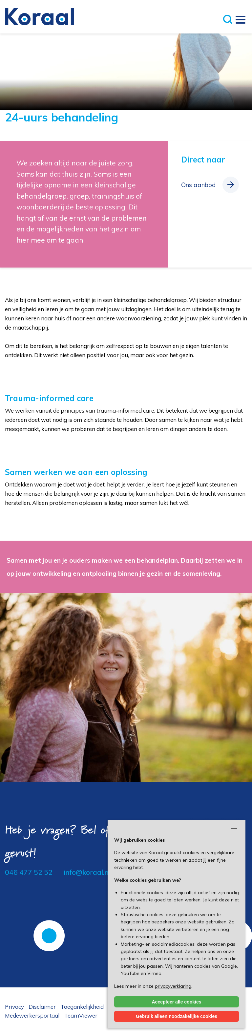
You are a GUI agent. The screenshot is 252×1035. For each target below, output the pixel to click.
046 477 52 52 (28, 872)
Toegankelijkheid (82, 1006)
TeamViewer (80, 1015)
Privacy (14, 1006)
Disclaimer (42, 1006)
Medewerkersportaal (32, 1015)
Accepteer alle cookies (176, 1001)
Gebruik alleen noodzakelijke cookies (176, 1016)
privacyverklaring (173, 986)
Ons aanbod (198, 185)
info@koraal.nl (87, 872)
